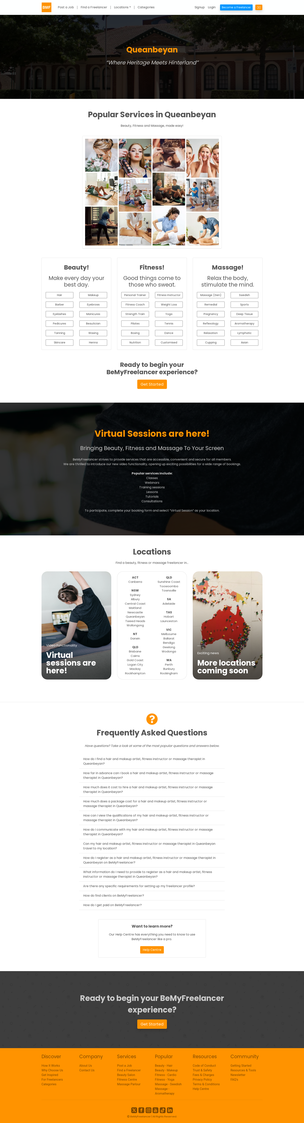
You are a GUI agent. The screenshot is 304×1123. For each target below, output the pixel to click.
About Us (85, 1065)
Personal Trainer (135, 295)
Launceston (169, 621)
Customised (169, 342)
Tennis (168, 323)
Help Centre (152, 950)
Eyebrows (93, 304)
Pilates (135, 323)
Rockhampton (135, 673)
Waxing (93, 333)
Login (212, 7)
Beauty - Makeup (166, 1070)
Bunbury (169, 669)
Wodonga (169, 651)
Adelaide (168, 604)
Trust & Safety (202, 1070)
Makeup (93, 295)
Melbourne (168, 634)
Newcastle (135, 612)
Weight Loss (169, 304)
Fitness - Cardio (165, 1075)
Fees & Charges (203, 1075)
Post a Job (66, 7)
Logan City (135, 665)
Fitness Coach (135, 304)
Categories (146, 7)
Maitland (135, 608)
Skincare (59, 342)
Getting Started (241, 1065)
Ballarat (168, 638)
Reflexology (210, 323)
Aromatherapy (244, 323)
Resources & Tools (243, 1070)
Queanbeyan (135, 617)
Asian (244, 342)
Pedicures (59, 323)
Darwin (135, 638)
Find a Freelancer (94, 7)
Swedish (244, 295)
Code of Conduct (204, 1065)
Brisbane (135, 651)
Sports (244, 304)
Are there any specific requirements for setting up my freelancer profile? (139, 886)
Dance (168, 333)
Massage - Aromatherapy (164, 1091)
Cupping (211, 342)
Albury (135, 599)
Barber (59, 304)
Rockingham (169, 673)
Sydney (135, 595)
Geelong (169, 647)
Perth (169, 665)
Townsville (169, 590)
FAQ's (234, 1079)
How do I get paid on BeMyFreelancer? (112, 905)
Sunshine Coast (169, 582)
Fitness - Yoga (164, 1079)
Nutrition (135, 342)
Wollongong (135, 625)
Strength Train (135, 314)
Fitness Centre (127, 1079)
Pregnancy (211, 314)
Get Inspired (49, 1075)
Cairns (135, 656)
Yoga (168, 314)
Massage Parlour (129, 1084)
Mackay (135, 669)
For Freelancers (52, 1079)
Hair (59, 295)
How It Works (50, 1065)
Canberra (135, 582)
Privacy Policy (202, 1079)
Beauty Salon (126, 1075)
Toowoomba (169, 586)
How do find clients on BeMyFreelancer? (113, 895)
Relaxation (211, 333)
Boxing (135, 333)
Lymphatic (244, 333)
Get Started (152, 384)
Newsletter (238, 1075)
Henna (93, 342)
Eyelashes (59, 314)
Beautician (93, 323)
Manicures (93, 314)
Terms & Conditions (206, 1084)
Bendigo (169, 643)
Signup (200, 7)
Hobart (169, 617)
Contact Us (87, 1070)
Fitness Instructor (168, 295)
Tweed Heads (135, 621)
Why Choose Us (52, 1070)
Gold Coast (135, 660)
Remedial (211, 304)
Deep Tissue (244, 314)
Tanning (59, 333)
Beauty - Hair (164, 1065)
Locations (121, 7)
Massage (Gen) (210, 295)
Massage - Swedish (168, 1084)
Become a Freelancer (236, 7)
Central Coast (135, 604)
